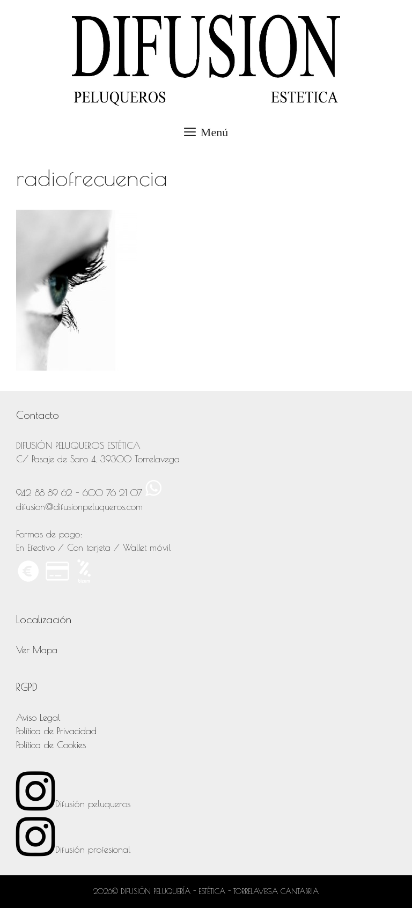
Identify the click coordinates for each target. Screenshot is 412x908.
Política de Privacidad (56, 731)
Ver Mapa (36, 650)
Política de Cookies (51, 745)
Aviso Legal (38, 717)
